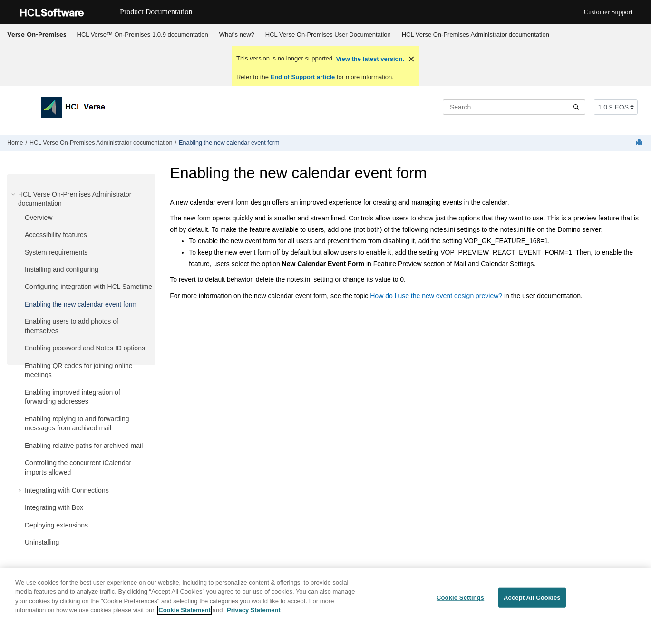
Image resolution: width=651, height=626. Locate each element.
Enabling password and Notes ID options (85, 348)
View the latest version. (369, 58)
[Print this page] (640, 143)
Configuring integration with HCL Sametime (88, 286)
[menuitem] (142, 35)
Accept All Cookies (532, 598)
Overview (38, 217)
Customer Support (608, 12)
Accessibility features (56, 234)
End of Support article (303, 76)
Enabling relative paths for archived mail (84, 445)
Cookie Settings (460, 598)
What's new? (236, 34)
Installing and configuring (61, 269)
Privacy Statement (254, 611)
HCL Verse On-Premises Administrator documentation (475, 34)
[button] (14, 194)
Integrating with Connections (67, 490)
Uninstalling (42, 542)
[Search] (576, 107)
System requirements (56, 252)
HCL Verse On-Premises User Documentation (328, 34)
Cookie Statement (184, 611)
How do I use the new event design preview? (436, 295)
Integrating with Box (54, 507)
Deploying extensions (56, 525)
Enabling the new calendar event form (229, 142)
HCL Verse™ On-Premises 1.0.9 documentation (142, 34)
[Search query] (514, 107)
